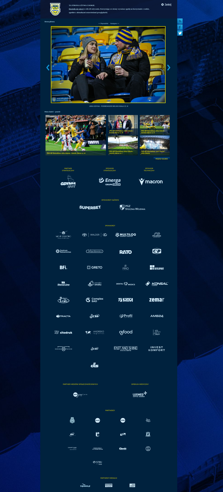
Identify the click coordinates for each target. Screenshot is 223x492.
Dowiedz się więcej (76, 9)
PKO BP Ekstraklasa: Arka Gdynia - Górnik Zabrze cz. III (121, 132)
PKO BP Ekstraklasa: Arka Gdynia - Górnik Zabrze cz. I (121, 152)
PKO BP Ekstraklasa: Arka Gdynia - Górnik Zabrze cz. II (153, 132)
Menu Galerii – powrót (52, 112)
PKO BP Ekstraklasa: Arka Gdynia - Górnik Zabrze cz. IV (66, 153)
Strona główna (50, 21)
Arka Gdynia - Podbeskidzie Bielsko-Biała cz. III (108, 106)
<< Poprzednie (103, 23)
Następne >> (114, 23)
